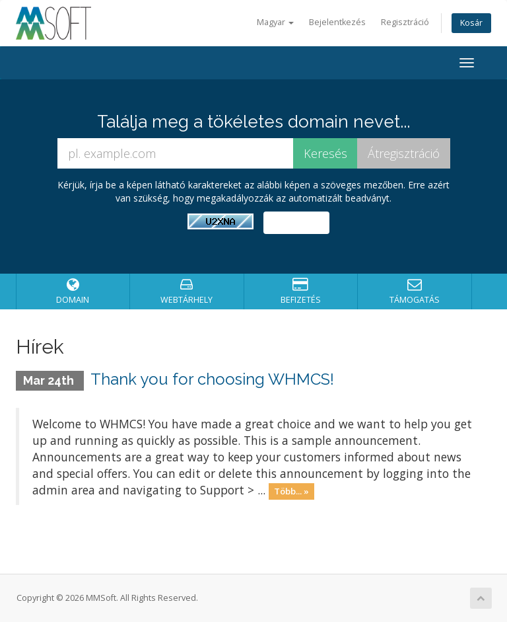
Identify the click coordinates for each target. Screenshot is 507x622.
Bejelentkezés (337, 22)
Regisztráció (405, 22)
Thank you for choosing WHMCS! (212, 379)
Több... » (291, 491)
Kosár (471, 22)
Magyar (275, 22)
